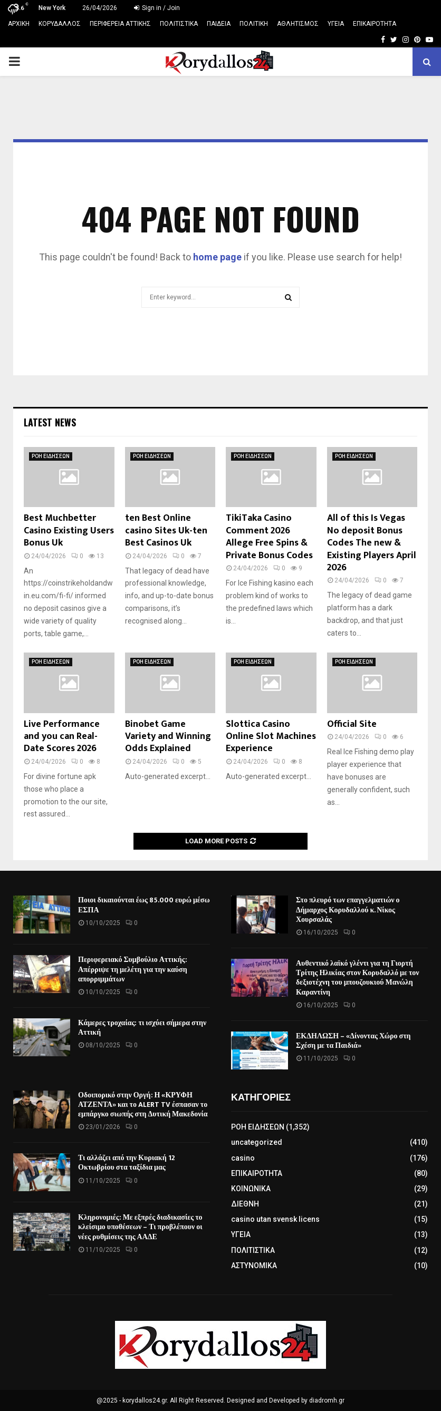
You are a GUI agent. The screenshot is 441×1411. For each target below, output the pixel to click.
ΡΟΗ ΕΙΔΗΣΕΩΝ (51, 456)
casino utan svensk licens (275, 1219)
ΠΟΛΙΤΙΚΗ (253, 23)
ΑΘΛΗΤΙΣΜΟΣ (298, 23)
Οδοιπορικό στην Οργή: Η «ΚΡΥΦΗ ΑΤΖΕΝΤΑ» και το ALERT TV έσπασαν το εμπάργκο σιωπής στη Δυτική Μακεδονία (143, 1104)
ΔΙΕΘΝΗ (245, 1204)
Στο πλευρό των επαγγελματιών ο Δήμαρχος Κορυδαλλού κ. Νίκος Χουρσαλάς (348, 909)
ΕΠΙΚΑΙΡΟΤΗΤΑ (374, 23)
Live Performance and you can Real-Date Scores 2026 (62, 736)
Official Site (352, 724)
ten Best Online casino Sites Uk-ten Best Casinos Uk (166, 530)
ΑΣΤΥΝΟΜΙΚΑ (254, 1265)
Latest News (50, 422)
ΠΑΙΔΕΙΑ (219, 23)
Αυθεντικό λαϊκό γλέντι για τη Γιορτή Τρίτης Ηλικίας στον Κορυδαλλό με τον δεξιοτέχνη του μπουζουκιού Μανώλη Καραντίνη (357, 977)
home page (217, 256)
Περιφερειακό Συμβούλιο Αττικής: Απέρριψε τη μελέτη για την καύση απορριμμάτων (132, 969)
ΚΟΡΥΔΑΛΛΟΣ (60, 23)
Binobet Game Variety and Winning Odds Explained (168, 736)
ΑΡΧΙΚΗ (19, 23)
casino (243, 1158)
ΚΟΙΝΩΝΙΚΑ (251, 1188)
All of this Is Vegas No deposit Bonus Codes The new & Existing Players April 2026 (371, 543)
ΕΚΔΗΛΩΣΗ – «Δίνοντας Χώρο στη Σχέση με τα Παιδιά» (353, 1041)
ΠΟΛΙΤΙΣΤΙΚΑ (179, 23)
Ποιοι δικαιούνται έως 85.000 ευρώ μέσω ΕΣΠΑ (144, 905)
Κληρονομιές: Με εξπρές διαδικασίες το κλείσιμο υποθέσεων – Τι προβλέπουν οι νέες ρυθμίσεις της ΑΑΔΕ (140, 1226)
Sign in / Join (157, 8)
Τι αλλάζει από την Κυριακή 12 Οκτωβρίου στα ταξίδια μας (126, 1162)
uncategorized (256, 1142)
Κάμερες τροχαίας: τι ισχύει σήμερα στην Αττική (142, 1027)
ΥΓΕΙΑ (336, 23)
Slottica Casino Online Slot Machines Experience (271, 736)
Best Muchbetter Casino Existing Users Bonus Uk (69, 530)
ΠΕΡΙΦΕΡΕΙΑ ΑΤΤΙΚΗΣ (120, 23)
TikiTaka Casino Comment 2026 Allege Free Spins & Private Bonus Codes (269, 536)
